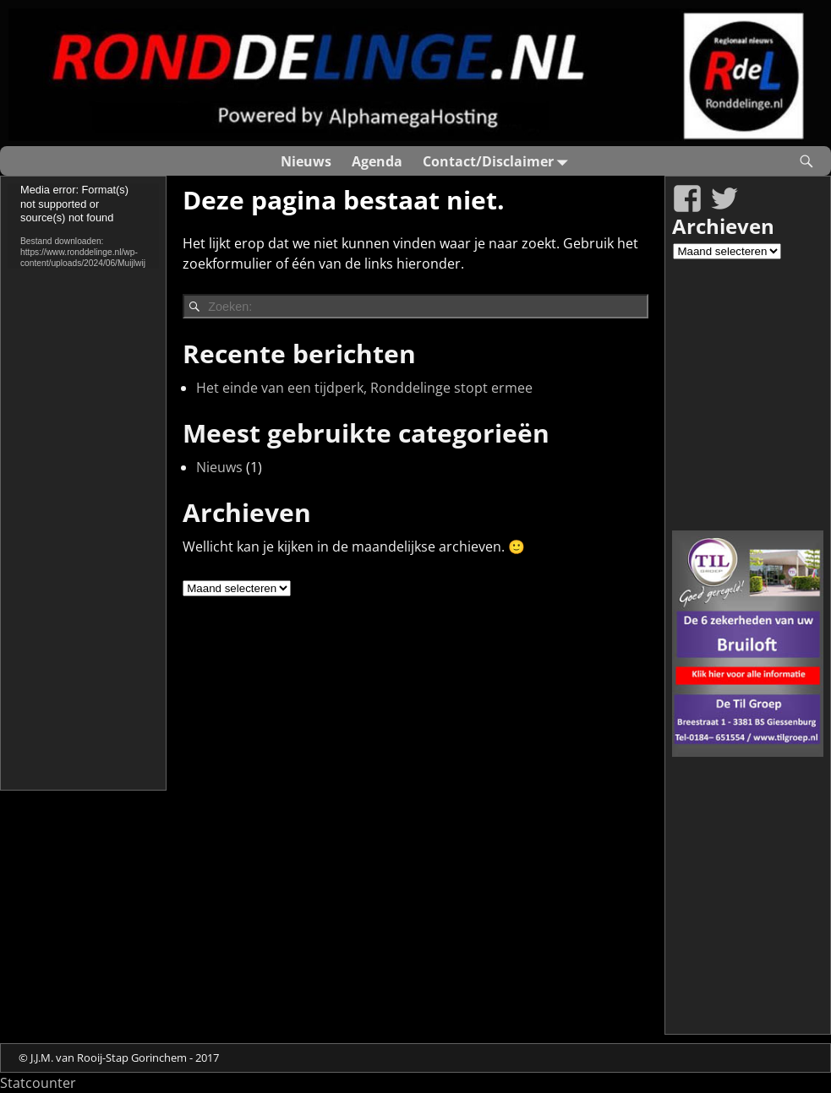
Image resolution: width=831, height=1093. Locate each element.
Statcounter (38, 1083)
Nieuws (306, 161)
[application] (83, 225)
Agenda (377, 161)
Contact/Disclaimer (498, 161)
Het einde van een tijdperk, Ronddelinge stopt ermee (364, 387)
